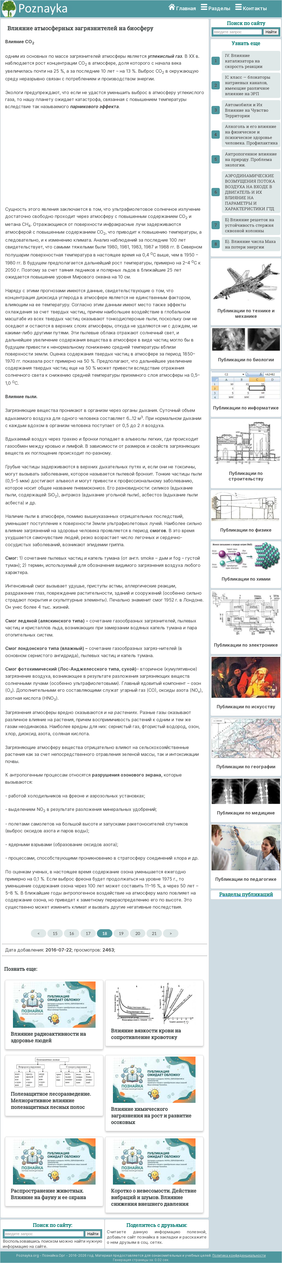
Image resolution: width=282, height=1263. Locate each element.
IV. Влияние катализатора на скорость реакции (243, 61)
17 (88, 933)
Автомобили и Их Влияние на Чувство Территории (246, 110)
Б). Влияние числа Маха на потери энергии (250, 244)
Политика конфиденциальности (239, 1255)
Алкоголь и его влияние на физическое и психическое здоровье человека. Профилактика (251, 135)
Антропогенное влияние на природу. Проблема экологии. (251, 159)
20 (137, 933)
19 (121, 933)
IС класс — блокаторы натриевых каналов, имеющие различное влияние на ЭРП (247, 85)
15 (55, 933)
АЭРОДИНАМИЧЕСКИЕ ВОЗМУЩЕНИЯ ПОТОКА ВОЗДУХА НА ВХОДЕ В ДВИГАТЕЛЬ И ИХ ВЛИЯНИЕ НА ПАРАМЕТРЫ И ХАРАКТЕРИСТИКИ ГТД (250, 192)
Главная (186, 8)
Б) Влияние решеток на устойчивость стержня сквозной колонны (249, 225)
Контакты (255, 8)
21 (154, 933)
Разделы (219, 8)
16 (71, 933)
